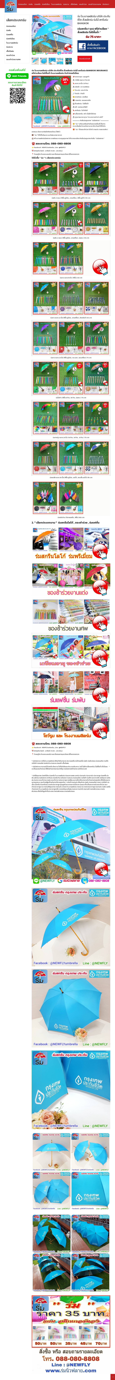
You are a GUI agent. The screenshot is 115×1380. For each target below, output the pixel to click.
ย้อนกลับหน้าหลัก (84, 59)
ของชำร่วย (83, 4)
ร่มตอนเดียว (22, 4)
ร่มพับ (31, 4)
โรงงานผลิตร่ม (56, 4)
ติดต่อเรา (106, 4)
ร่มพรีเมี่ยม (46, 4)
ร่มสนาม (66, 4)
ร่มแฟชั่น (37, 4)
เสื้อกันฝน (74, 4)
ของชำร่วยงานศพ (94, 4)
